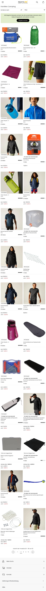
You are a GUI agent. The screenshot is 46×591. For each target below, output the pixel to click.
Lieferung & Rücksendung (10, 581)
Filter (26, 10)
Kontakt (9, 574)
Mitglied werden (23, 20)
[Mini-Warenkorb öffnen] (43, 2)
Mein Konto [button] (10, 561)
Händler (9, 568)
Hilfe (3, 587)
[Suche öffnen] (37, 2)
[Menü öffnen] (3, 2)
